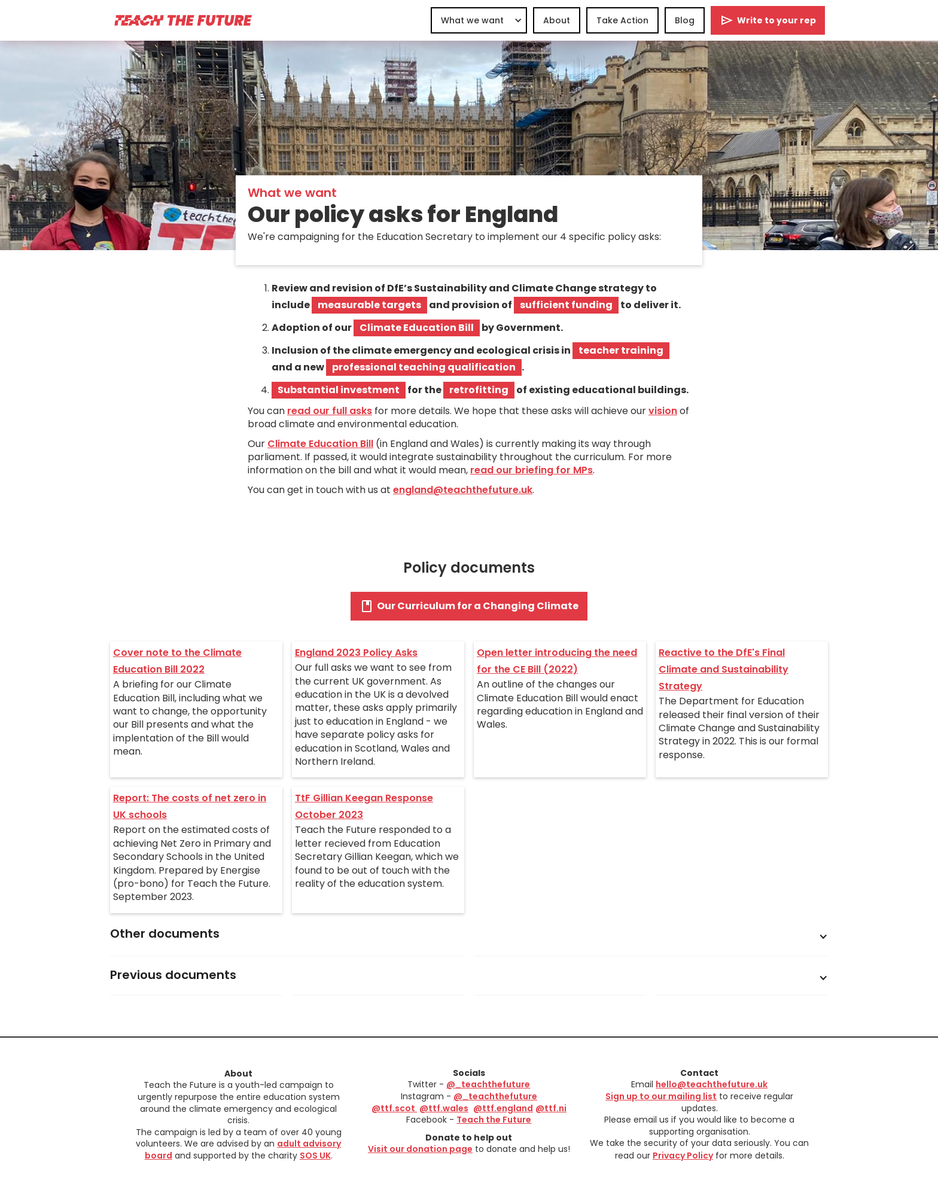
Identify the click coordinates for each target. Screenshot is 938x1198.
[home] (182, 20)
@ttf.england (503, 1108)
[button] (479, 20)
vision (662, 411)
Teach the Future (493, 1120)
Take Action (622, 20)
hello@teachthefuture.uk (712, 1084)
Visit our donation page (420, 1149)
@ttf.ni (551, 1108)
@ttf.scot (394, 1108)
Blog (685, 20)
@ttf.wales (443, 1108)
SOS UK (315, 1155)
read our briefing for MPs (531, 470)
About (556, 20)
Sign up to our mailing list (661, 1096)
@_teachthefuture (488, 1084)
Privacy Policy (683, 1155)
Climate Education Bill (320, 444)
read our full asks (329, 411)
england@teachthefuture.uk (462, 490)
